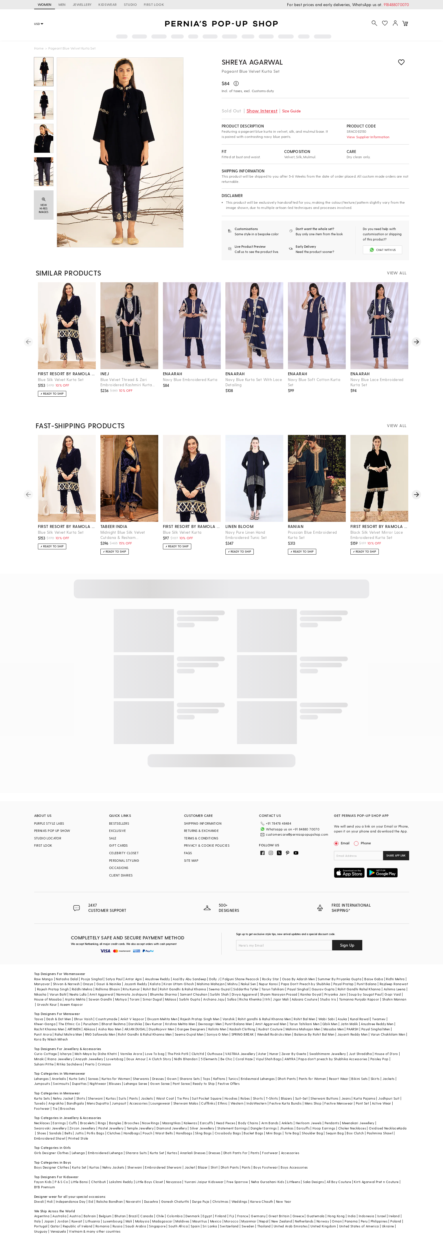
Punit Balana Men (238, 1029)
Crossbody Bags (228, 1138)
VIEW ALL (397, 277)
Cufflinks (208, 1108)
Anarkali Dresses (192, 1158)
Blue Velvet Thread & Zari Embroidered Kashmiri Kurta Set (126, 387)
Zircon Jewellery (82, 1133)
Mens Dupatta (98, 1108)
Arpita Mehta (75, 1004)
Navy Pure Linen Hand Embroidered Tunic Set (246, 539)
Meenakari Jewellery (358, 1128)
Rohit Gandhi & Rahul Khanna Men (145, 1039)
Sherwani (95, 1103)
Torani (134, 1004)
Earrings (59, 1128)
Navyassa (173, 1187)
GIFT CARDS (118, 850)
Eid (91, 1206)
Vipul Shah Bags (269, 1064)
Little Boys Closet (149, 1187)
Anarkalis (59, 1083)
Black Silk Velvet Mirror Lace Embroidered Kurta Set (376, 539)
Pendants (332, 1128)
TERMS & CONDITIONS (201, 843)
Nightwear (98, 1088)
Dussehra (151, 1206)
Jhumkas (287, 1133)
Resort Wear (338, 1083)
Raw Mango (43, 984)
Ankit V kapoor (132, 1024)
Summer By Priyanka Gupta (339, 984)
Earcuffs (206, 1128)
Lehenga (78, 1158)
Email (342, 848)
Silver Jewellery (202, 1133)
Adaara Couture (304, 1004)
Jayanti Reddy (135, 989)
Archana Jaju (213, 1004)
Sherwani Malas (185, 1108)
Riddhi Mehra (82, 994)
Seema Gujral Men (189, 1039)
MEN (62, 4)
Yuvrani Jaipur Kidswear (203, 1187)
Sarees (93, 1083)
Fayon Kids (43, 1187)
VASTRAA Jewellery (240, 1059)
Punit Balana (367, 989)
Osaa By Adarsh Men (298, 984)
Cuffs (73, 1128)
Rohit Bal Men (304, 1024)
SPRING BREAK (242, 1039)
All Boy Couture (339, 1187)
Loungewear (160, 1108)
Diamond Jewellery (172, 1133)
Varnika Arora (131, 1059)
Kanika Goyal (310, 999)
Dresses (158, 1083)
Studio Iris (328, 1004)
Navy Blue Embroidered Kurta (190, 384)
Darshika (135, 1029)
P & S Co (61, 1187)
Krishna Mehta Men (180, 1029)
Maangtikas (171, 1128)
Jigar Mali (281, 1004)
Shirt (214, 1172)
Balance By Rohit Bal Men (314, 1039)
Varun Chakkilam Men (388, 1039)
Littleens (293, 1187)
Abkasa (89, 1034)
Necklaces (42, 1128)
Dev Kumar (153, 1029)
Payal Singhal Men (375, 1034)
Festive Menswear (338, 1108)
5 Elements (209, 1064)
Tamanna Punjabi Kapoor (359, 1004)
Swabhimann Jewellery (327, 1059)
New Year (283, 1206)
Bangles (115, 1128)
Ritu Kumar (131, 994)
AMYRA (289, 1064)
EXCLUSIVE (117, 835)
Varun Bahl (58, 999)
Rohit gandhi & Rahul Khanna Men (264, 1024)
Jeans (346, 1103)
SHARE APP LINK (396, 860)
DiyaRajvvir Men (161, 1034)
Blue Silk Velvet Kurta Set (61, 384)
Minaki (39, 1064)
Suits (122, 1103)
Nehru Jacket (63, 1103)
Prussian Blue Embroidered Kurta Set (312, 539)
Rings (102, 1128)
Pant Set (362, 1108)
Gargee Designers (191, 1034)
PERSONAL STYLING (124, 865)
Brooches (67, 1113)
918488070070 (396, 4)
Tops (206, 1083)
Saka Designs (313, 1187)
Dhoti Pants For (235, 1158)
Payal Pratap (343, 989)
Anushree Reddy (157, 984)
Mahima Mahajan (211, 989)
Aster (262, 1059)
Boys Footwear (265, 1172)
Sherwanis (141, 1083)
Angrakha (56, 1108)
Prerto (90, 1069)
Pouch (147, 1138)
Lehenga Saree (135, 1088)
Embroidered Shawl (49, 1143)
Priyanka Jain (335, 999)
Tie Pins (183, 1103)
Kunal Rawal (359, 1024)
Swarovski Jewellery (50, 1133)
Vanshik (229, 1024)
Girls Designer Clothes (51, 1158)
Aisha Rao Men (109, 1034)
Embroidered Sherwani (163, 1172)
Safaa (231, 1004)
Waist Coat (165, 1103)
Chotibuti (98, 1187)
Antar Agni (133, 984)
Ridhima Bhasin (107, 994)
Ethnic (222, 1108)
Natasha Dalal (67, 984)
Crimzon (104, 1069)
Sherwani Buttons (324, 1103)
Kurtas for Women (116, 1083)
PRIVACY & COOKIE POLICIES (206, 850)
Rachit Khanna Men (49, 1034)
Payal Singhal (297, 994)
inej (104, 378)
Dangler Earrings (264, 1133)
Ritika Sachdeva (69, 1069)
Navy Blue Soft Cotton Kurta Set (314, 387)
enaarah (172, 378)
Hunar (274, 1059)
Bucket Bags (253, 1138)
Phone (365, 848)
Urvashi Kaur (47, 1009)
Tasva (38, 1024)
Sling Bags (203, 1138)
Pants (133, 1103)
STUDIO (130, 4)
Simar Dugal (152, 1004)
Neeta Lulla (78, 999)
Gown (172, 1083)
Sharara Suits (136, 1158)
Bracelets (87, 1128)
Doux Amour (136, 1064)
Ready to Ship (204, 1088)
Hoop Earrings (324, 1133)
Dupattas (79, 1088)
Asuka (342, 1024)
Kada (402, 1133)
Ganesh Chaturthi (175, 1206)
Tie (55, 1113)
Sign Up (347, 949)
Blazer (202, 1172)
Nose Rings (150, 1128)
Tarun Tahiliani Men (304, 1029)
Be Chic (226, 1064)
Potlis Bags (95, 1138)
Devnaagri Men (210, 1029)
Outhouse (214, 1059)
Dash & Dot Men (58, 1024)
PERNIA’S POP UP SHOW (52, 835)
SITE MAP (191, 865)
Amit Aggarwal (101, 999)
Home (39, 48)
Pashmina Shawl (380, 1138)
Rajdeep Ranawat (394, 989)
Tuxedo (39, 1108)
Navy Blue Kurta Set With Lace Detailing (253, 387)
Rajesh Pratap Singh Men (199, 1024)
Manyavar (42, 989)
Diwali (39, 1206)
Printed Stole (78, 1143)
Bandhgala (75, 1108)
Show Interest (262, 110)
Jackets (389, 1083)
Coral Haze (244, 1064)
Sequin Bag (335, 1138)
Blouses (115, 1088)
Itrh (267, 1004)
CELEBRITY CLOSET (124, 858)
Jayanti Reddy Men (352, 1039)
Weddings (239, 1206)
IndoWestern (256, 1108)
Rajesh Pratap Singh (53, 994)
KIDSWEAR (107, 4)
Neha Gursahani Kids (267, 1187)
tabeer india (114, 531)
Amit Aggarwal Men (270, 1029)
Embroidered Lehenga (105, 1158)
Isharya (66, 1059)
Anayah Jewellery (89, 1064)
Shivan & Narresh (66, 989)
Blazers (286, 1103)
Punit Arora (43, 1039)
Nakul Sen (248, 989)
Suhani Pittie (44, 1069)
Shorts (258, 1103)
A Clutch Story (160, 1064)
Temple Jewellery (140, 1133)
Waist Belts (164, 1138)
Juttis (79, 1138)
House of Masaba (48, 1004)
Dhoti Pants (287, 1083)
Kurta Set (157, 1158)
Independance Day (70, 1206)
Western (237, 1108)
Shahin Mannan (394, 1004)
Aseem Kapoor (71, 1009)
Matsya (121, 1004)
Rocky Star (270, 984)
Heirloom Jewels (309, 1128)
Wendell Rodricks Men (274, 1039)
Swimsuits (61, 1088)
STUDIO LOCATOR (47, 843)
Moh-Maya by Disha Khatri (96, 1059)
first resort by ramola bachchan (67, 378)
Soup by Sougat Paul (365, 999)
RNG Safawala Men (100, 1039)
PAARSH (352, 1034)
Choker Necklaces (352, 1133)
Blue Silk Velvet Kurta (182, 537)
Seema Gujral (219, 994)
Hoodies (231, 1103)
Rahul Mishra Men (68, 1039)
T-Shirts (272, 1103)
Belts (68, 1138)
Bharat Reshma (114, 1029)
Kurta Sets (77, 1083)
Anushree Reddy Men (377, 1029)
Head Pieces (225, 1128)
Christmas (220, 1206)
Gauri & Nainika (108, 989)
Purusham (91, 1029)
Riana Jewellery (59, 1064)
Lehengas (41, 1083)
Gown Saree (160, 1088)
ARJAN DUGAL (135, 1034)
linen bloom (239, 531)
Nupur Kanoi (268, 989)
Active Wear (381, 1108)
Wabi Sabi (326, 1024)
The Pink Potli (178, 1059)
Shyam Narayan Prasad (278, 999)
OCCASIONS (118, 872)
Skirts (375, 1083)
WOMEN (45, 4)
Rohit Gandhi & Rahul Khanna (183, 994)
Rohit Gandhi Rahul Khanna (359, 994)
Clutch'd (198, 1059)
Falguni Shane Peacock (241, 984)
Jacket (190, 1172)
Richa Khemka (250, 1004)
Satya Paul (114, 984)
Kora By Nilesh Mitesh (51, 1044)
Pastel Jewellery (111, 1133)
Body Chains (248, 1128)
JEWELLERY (82, 4)
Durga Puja (200, 1206)
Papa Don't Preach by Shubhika (305, 989)
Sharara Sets (190, 1083)
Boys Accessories (294, 1172)
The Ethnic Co (69, 1029)
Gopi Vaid (393, 999)
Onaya (88, 989)
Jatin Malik (349, 1029)
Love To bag (154, 1059)
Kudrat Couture (270, 1034)
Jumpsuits (42, 1088)
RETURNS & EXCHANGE (201, 835)
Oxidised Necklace (383, 1133)
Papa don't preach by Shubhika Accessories (332, 1064)
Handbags (132, 1138)
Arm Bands (270, 1128)
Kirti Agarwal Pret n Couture (376, 1187)
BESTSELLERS (119, 828)
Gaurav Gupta (323, 994)
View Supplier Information (368, 137)
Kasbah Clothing (242, 1034)
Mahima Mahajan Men (303, 1034)
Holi (50, 1206)
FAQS (188, 858)
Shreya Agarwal (252, 62)
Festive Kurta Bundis (285, 1108)
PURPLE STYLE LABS (49, 828)
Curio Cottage (45, 1059)
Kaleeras (190, 1128)
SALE (113, 843)
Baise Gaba (373, 984)
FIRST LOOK (154, 4)
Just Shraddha (360, 1059)
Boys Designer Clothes (51, 1172)
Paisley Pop (379, 1064)
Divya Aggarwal (244, 999)
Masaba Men (333, 1034)
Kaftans (219, 1083)
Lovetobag (115, 1064)
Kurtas (111, 1103)
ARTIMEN (74, 1034)
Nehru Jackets (113, 1172)
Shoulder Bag (312, 1138)
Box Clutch (355, 1138)
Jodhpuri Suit (388, 1103)
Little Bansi (79, 1187)
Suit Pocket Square (206, 1103)
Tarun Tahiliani (273, 994)
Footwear (42, 1113)
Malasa (170, 1004)
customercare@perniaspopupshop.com (290, 838)
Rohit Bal (150, 994)
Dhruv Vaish (83, 1024)
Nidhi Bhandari (186, 1064)
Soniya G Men (218, 1039)
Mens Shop (313, 1108)
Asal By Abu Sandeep (189, 984)
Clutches (113, 1138)
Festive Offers (229, 1088)
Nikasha (40, 999)
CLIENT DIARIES (121, 880)
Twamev (378, 1024)
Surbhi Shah (219, 999)
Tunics (233, 1083)
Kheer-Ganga (45, 1029)
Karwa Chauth (261, 1206)
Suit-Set (301, 1103)
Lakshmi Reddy (121, 1187)
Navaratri (133, 1206)
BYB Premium (44, 1192)
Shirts (80, 1103)
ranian (296, 531)
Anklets (287, 1128)
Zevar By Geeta (294, 1059)
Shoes (41, 1138)
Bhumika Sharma (163, 999)
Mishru (232, 989)
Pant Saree (181, 1088)
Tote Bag (292, 1138)
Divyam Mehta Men (162, 1024)
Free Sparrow (237, 1187)
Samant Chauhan (193, 999)
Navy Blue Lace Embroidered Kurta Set (377, 387)
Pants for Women (312, 1083)
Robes (245, 1103)
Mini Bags (274, 1138)
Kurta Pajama (364, 1103)
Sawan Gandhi (100, 1004)
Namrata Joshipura (131, 999)
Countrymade (106, 1024)
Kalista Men (217, 1034)
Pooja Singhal (92, 984)
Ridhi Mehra (395, 984)
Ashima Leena (395, 994)
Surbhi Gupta (189, 1004)
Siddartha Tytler (245, 994)
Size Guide (291, 111)
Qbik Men (329, 1029)
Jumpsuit (119, 1108)
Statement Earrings (232, 1133)
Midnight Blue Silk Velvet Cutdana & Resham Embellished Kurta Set (122, 540)
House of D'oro (386, 1059)
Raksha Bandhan (109, 1206)
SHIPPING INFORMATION (202, 828)
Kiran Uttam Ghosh (178, 989)
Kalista (155, 989)
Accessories (138, 1108)
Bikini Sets (359, 1083)
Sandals (55, 1138)
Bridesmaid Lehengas (258, 1083)
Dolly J (214, 984)
